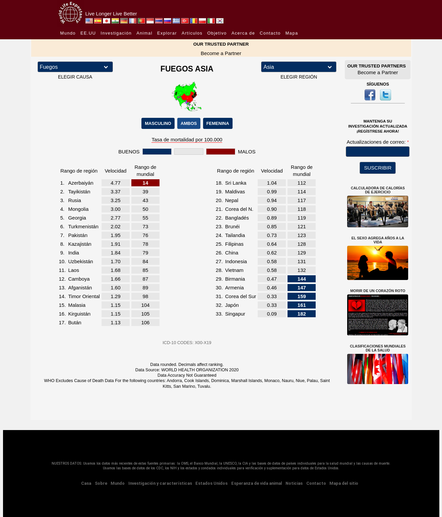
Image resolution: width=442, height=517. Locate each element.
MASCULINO (158, 123)
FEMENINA (217, 123)
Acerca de (243, 33)
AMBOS (189, 123)
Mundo (68, 33)
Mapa (292, 33)
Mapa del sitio (343, 483)
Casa (86, 483)
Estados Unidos (211, 483)
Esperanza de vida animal (256, 483)
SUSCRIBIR (378, 168)
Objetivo (217, 33)
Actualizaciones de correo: (376, 142)
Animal (144, 33)
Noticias (294, 483)
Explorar (167, 33)
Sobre (101, 483)
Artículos (192, 33)
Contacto (270, 33)
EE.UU (88, 33)
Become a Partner (221, 53)
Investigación (116, 33)
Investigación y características (160, 483)
